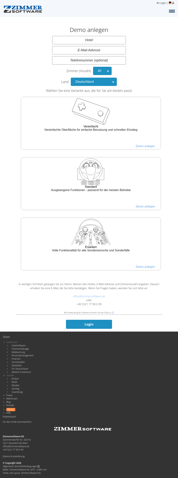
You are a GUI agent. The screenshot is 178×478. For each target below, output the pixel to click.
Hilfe (8, 412)
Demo (11, 409)
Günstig (15, 388)
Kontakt (10, 405)
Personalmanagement (23, 355)
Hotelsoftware (19, 345)
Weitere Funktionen (21, 372)
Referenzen (12, 398)
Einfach (15, 378)
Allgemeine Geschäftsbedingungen (21, 466)
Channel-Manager (20, 348)
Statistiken (17, 365)
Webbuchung (18, 352)
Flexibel (15, 385)
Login (161, 3)
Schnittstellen (18, 362)
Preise (9, 395)
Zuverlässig (17, 392)
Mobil (14, 382)
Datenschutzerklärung (14, 456)
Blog (8, 401)
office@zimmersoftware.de (89, 296)
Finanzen (16, 358)
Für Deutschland (20, 368)
